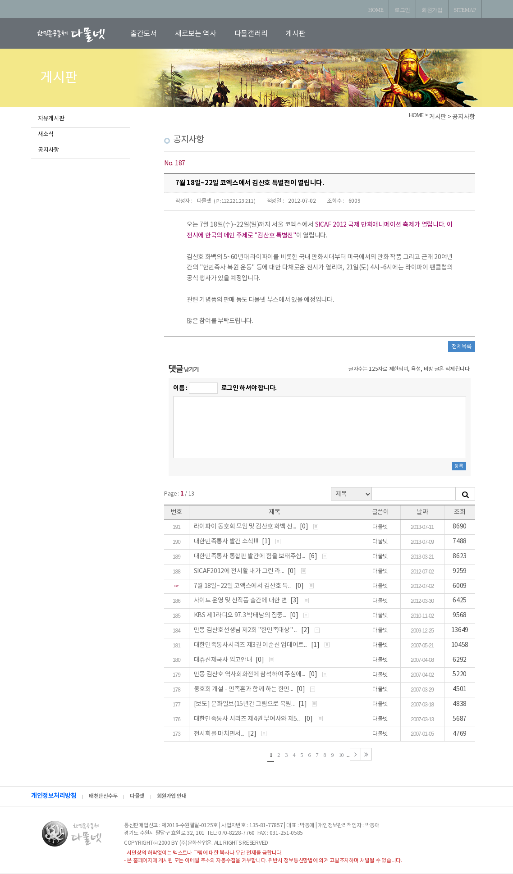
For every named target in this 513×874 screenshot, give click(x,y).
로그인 (402, 10)
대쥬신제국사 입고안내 (223, 660)
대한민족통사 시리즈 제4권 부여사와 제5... (248, 719)
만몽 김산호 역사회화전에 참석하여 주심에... (250, 674)
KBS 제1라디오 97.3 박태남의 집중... (241, 615)
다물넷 (204, 201)
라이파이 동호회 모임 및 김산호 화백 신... (246, 526)
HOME (376, 10)
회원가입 (432, 10)
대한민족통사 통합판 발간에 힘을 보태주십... (250, 556)
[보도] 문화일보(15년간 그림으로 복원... (245, 704)
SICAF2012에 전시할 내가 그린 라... (239, 571)
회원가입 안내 (172, 796)
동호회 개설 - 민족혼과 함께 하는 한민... (244, 689)
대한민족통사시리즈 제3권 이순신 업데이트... (251, 645)
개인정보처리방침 (53, 796)
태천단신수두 (103, 796)
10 (341, 755)
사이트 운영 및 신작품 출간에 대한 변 (241, 600)
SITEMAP (465, 10)
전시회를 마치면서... (220, 733)
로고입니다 (82, 34)
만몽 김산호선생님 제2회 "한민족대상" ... (246, 630)
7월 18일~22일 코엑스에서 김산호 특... (243, 586)
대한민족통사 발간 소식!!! (227, 541)
